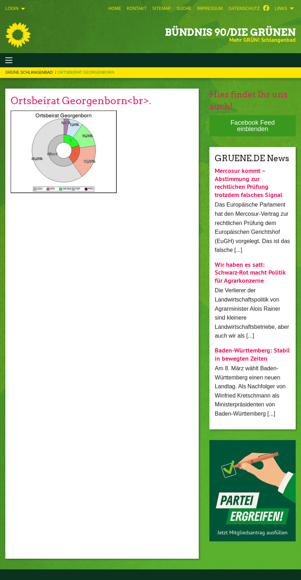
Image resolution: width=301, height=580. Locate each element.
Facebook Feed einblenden (253, 126)
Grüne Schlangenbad (29, 72)
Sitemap (161, 8)
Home (115, 8)
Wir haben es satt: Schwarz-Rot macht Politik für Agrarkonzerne (250, 272)
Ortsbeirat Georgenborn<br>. (81, 101)
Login (11, 8)
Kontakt (137, 8)
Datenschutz (244, 8)
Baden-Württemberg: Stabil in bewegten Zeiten (252, 354)
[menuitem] (115, 8)
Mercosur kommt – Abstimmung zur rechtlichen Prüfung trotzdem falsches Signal (248, 183)
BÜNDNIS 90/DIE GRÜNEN (230, 32)
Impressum (210, 8)
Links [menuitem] (281, 8)
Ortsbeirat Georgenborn (86, 72)
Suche (183, 8)
